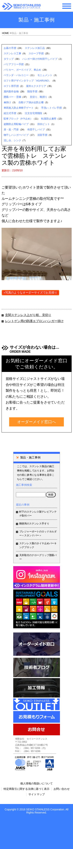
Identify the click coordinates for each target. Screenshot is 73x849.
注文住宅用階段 (33, 113)
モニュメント (44, 75)
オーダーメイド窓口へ (36, 422)
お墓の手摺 (10, 48)
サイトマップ (36, 794)
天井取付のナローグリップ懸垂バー (38, 557)
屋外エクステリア (36, 86)
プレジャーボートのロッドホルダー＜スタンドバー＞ (38, 533)
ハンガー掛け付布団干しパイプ (39, 58)
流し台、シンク (12, 140)
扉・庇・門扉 (11, 129)
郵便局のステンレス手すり (34, 523)
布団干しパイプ (36, 129)
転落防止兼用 (48, 118)
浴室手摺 (42, 134)
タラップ (9, 58)
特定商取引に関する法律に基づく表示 (26, 788)
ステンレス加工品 (35, 48)
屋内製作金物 (11, 91)
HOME (5, 33)
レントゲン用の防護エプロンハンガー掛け (34, 321)
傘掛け (7, 102)
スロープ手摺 (36, 53)
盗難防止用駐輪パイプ (16, 124)
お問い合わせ (62, 788)
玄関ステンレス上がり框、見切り (28, 315)
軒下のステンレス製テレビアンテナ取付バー (38, 513)
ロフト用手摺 (11, 86)
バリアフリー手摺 (14, 64)
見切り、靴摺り (38, 96)
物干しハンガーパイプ (16, 134)
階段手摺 (32, 91)
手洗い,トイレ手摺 (51, 107)
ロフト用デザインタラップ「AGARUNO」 (27, 80)
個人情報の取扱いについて (36, 783)
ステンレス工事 (12, 53)
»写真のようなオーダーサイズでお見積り (30, 292)
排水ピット (43, 124)
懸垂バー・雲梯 (12, 96)
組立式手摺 (10, 113)
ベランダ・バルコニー (16, 75)
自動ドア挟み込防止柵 (30, 102)
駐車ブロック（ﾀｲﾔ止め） (18, 118)
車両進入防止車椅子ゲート (19, 107)
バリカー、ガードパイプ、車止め (22, 69)
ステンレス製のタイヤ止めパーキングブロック (38, 545)
